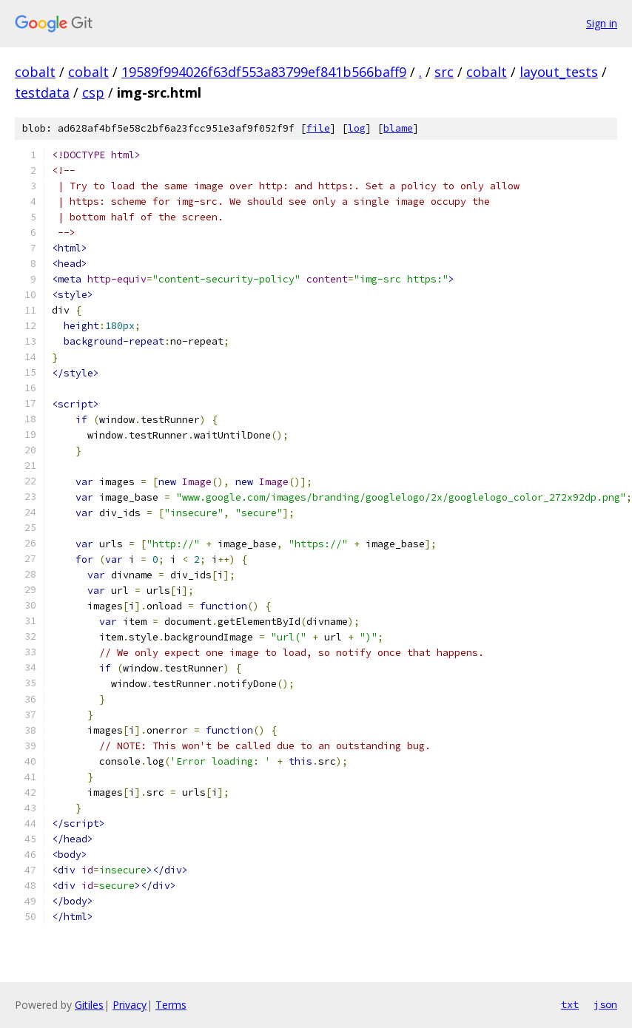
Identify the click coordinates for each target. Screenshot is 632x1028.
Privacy (129, 1005)
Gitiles (89, 1005)
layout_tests (559, 72)
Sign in (601, 23)
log (357, 128)
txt (570, 1004)
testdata (42, 92)
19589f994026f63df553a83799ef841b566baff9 (263, 72)
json (605, 1004)
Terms (170, 1005)
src (444, 72)
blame (398, 128)
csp (93, 92)
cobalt (35, 72)
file (318, 128)
